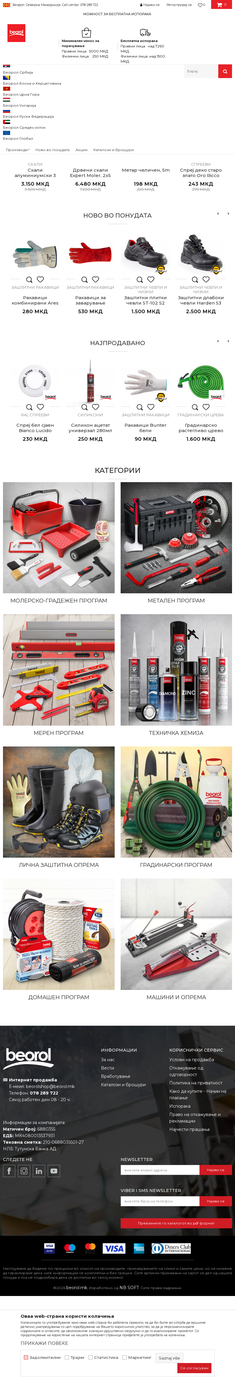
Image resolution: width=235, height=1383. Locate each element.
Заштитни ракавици (35, 374)
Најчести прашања (189, 1216)
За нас (108, 1146)
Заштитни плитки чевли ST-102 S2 (145, 387)
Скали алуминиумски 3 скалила (35, 262)
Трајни (77, 1357)
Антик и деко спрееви (200, 249)
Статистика (106, 1357)
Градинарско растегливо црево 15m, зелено (201, 518)
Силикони (90, 501)
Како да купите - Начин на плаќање (197, 1182)
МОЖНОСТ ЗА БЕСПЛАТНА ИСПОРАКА (117, 14)
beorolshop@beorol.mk (50, 1173)
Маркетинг (139, 1357)
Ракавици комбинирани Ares (35, 387)
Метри (146, 246)
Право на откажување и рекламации (195, 1205)
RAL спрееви (35, 501)
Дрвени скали (90, 246)
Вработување (115, 1163)
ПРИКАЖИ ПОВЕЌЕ (44, 1343)
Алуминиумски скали (35, 249)
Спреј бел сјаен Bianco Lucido (35, 515)
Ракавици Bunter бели (146, 515)
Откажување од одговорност (186, 1158)
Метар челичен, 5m (146, 257)
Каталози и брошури (123, 1171)
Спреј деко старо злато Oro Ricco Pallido (201, 262)
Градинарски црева (201, 501)
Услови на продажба (191, 1146)
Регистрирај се (179, 5)
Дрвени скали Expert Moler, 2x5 (90, 259)
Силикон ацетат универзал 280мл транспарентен (90, 518)
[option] (117, 13)
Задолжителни (45, 1357)
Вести (107, 1155)
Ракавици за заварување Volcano (90, 390)
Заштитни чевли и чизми (145, 376)
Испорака (180, 1193)
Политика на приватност (195, 1170)
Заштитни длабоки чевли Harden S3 (201, 387)
